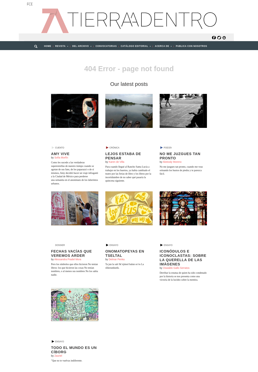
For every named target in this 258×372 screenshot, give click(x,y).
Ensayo (113, 245)
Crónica (114, 147)
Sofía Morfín (61, 157)
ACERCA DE (162, 47)
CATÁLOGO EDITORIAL (135, 47)
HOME (47, 46)
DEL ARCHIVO (81, 47)
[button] (37, 54)
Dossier (60, 245)
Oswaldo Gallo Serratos (176, 267)
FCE (30, 4)
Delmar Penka (117, 259)
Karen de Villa (116, 161)
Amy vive (60, 154)
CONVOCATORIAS (106, 46)
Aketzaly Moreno (172, 161)
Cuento (59, 147)
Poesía (168, 147)
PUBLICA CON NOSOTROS (191, 46)
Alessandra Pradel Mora (67, 259)
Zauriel (58, 355)
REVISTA (60, 47)
